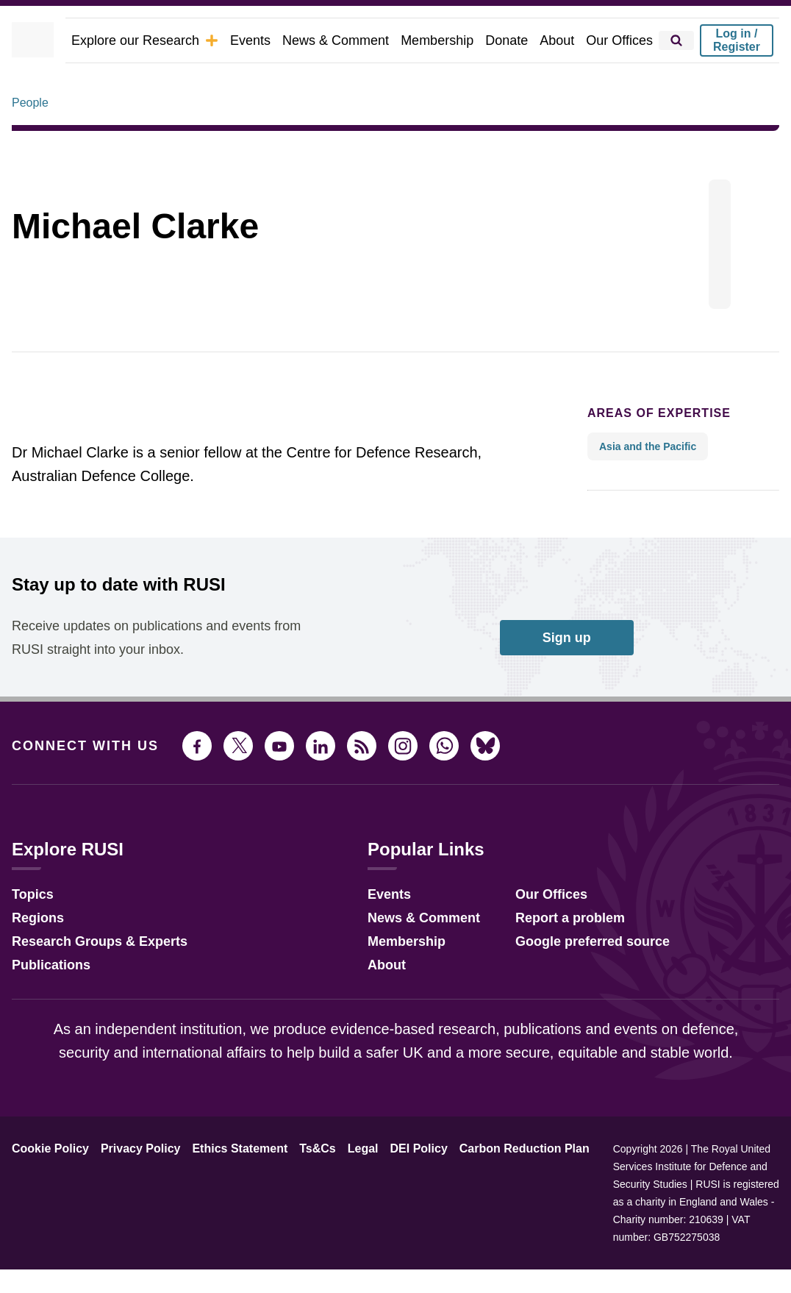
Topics (30, 933)
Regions (34, 957)
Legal (337, 1190)
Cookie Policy (47, 1190)
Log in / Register (736, 40)
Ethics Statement (222, 1190)
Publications (47, 1004)
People (30, 143)
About (564, 40)
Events (273, 40)
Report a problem (558, 957)
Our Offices (623, 40)
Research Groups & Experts (88, 980)
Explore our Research (175, 40)
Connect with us (76, 786)
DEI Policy (388, 1190)
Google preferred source (578, 980)
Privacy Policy (129, 1190)
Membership (450, 40)
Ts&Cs (296, 1190)
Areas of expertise (646, 453)
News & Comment (354, 40)
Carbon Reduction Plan (484, 1190)
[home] (51, 40)
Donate (515, 40)
